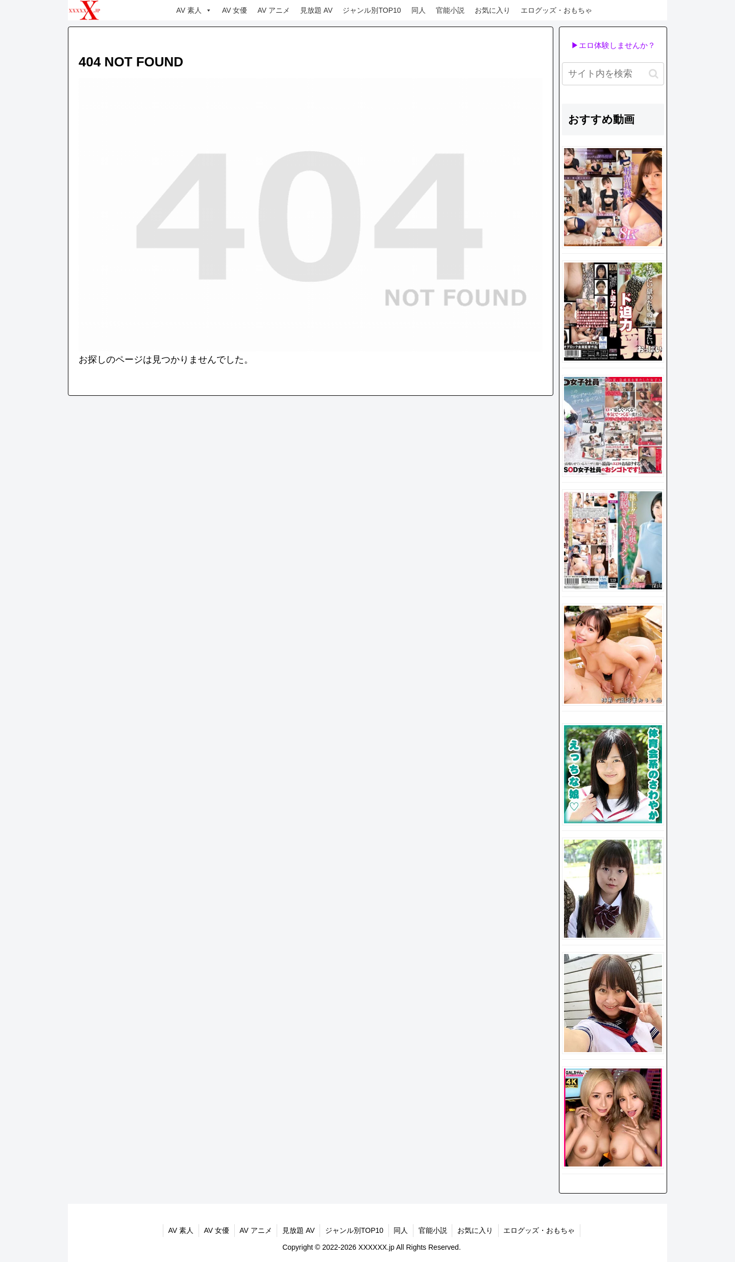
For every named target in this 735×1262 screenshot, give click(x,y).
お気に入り (492, 10)
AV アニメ (273, 10)
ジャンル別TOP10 (371, 10)
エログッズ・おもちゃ (556, 10)
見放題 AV (316, 10)
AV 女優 (235, 10)
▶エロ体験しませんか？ (613, 45)
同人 (418, 10)
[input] (613, 73)
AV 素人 (194, 10)
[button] (654, 74)
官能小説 (450, 10)
